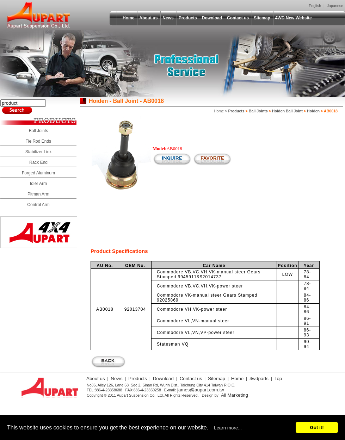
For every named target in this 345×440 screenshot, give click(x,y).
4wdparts (259, 378)
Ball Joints (38, 130)
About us (148, 18)
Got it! (317, 427)
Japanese (335, 6)
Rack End (38, 162)
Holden (313, 111)
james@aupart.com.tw (200, 389)
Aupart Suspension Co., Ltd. (38, 15)
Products (188, 18)
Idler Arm (38, 183)
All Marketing (234, 395)
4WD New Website (293, 18)
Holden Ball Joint (287, 111)
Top (278, 378)
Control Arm (38, 204)
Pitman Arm (38, 194)
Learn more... (228, 427)
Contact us (238, 18)
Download (212, 18)
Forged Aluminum (38, 173)
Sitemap (262, 18)
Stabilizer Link (38, 151)
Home (128, 18)
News (167, 18)
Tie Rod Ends (38, 141)
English (315, 6)
